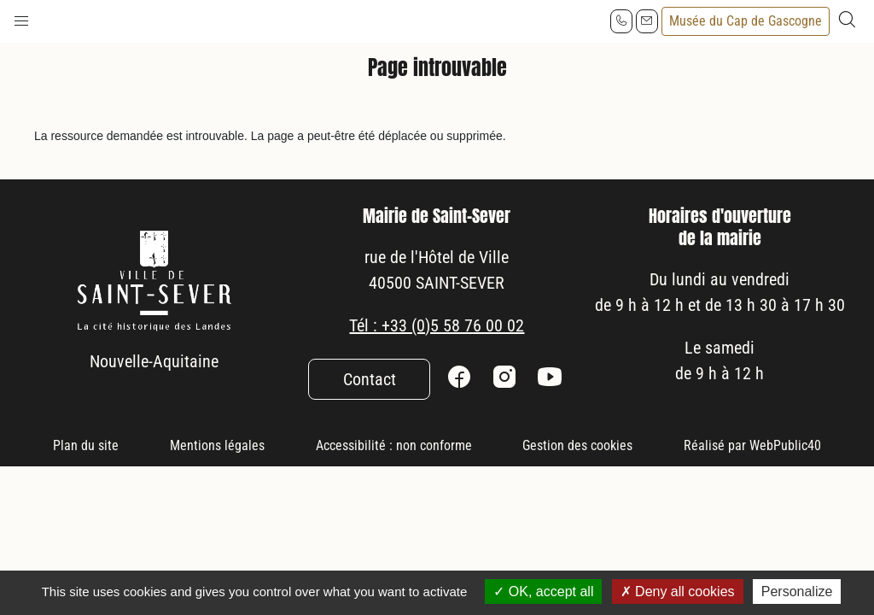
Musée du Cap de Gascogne (745, 21)
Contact (369, 379)
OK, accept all (543, 591)
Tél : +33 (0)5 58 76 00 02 (436, 325)
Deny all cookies (678, 591)
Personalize (797, 591)
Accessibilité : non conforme (394, 445)
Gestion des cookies (577, 445)
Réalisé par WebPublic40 (752, 445)
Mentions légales (217, 445)
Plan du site (86, 445)
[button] (21, 17)
